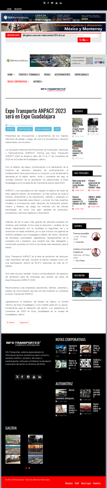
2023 (57, 129)
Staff (77, 483)
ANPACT (10, 129)
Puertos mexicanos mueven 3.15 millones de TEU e (79, 201)
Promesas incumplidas (81, 234)
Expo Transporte (25, 129)
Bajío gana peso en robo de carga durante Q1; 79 (78, 184)
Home (11, 75)
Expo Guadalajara (43, 129)
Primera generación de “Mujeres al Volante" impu (94, 184)
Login (9, 9)
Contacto (96, 483)
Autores (38, 82)
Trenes (47, 75)
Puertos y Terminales (29, 75)
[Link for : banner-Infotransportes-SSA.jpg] (53, 17)
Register (17, 9)
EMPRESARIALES (82, 75)
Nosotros (69, 483)
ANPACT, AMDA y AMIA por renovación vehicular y (94, 200)
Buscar (83, 40)
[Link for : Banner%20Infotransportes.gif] (53, 27)
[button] (26, 468)
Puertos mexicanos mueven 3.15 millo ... (77, 152)
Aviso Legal (86, 483)
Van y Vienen (80, 261)
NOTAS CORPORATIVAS (18, 82)
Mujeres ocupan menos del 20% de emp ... (78, 130)
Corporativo (80, 242)
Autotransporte (62, 75)
